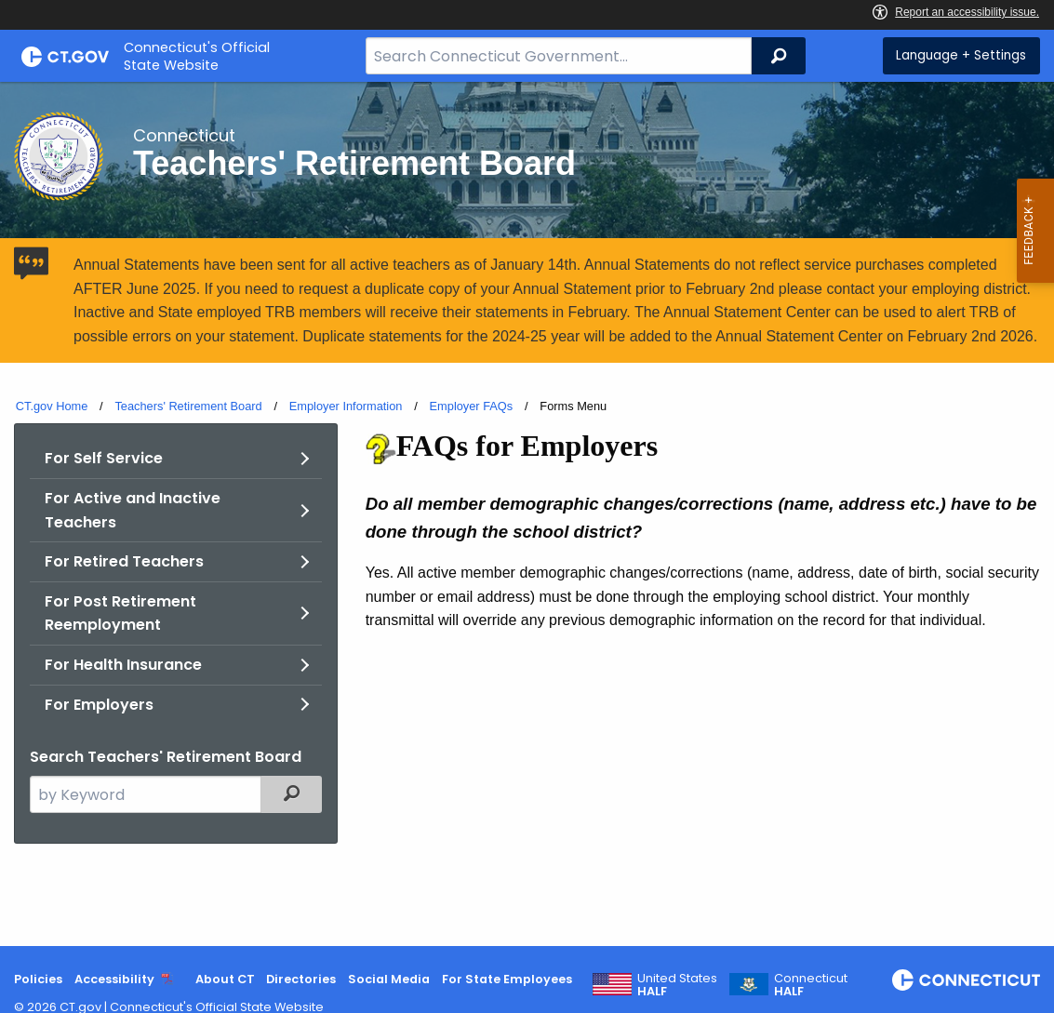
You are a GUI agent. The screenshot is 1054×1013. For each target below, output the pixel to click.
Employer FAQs (472, 406)
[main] (527, 514)
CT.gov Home (52, 406)
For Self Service (104, 458)
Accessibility (114, 979)
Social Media (389, 979)
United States (677, 985)
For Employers (99, 704)
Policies (38, 979)
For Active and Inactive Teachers (132, 510)
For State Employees (507, 979)
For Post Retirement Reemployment (120, 613)
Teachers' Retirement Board (187, 406)
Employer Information (346, 406)
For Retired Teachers (124, 561)
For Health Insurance (123, 664)
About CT (225, 979)
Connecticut (810, 985)
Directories (301, 979)
